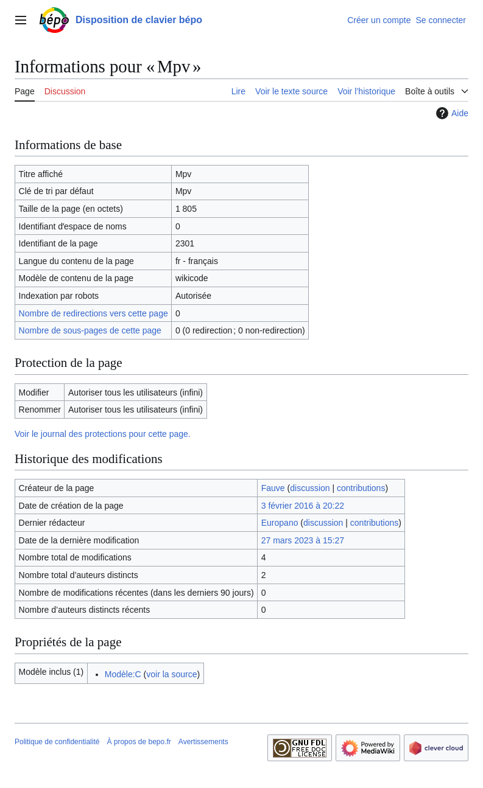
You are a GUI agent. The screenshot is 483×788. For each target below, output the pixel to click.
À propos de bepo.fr (139, 741)
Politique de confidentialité (57, 741)
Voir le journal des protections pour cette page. (103, 434)
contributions (361, 488)
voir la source (171, 674)
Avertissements (203, 741)
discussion (310, 488)
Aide (450, 113)
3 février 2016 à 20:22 (302, 506)
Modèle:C (123, 674)
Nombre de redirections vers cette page (93, 313)
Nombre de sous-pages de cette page (90, 330)
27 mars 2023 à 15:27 (302, 540)
